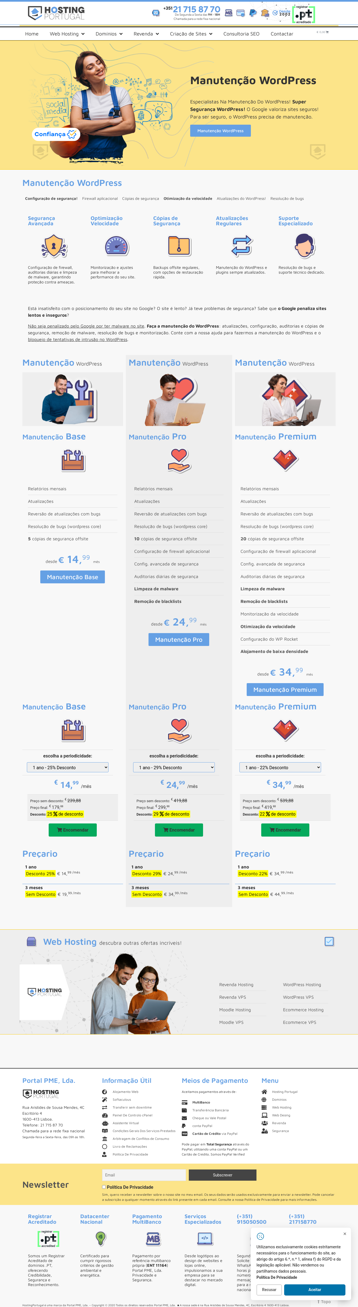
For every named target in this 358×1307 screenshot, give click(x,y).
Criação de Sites (191, 34)
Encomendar (72, 830)
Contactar (282, 34)
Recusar (269, 1289)
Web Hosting (67, 34)
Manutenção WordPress (220, 130)
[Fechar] (344, 1233)
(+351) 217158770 (303, 1219)
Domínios (109, 34)
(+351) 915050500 (252, 1219)
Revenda (146, 34)
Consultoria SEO (241, 34)
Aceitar (314, 1289)
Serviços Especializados (203, 1219)
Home (32, 34)
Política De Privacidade (130, 1187)
